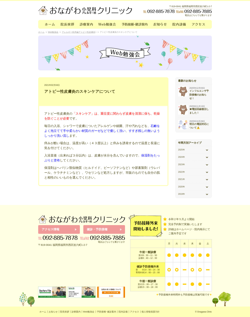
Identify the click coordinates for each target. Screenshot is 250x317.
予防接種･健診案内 (135, 24)
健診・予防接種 (97, 229)
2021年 (181, 179)
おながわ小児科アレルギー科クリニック (81, 219)
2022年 (181, 172)
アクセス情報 (50, 229)
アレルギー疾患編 (70, 32)
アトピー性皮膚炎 (86, 32)
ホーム (48, 24)
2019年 (181, 194)
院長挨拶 (67, 24)
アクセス (200, 24)
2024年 (181, 157)
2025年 (181, 150)
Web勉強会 (107, 24)
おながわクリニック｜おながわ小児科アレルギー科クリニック (85, 10)
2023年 (181, 164)
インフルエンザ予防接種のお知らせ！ (199, 94)
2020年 (181, 187)
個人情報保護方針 (150, 311)
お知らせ (160, 24)
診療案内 (86, 24)
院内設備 (179, 24)
